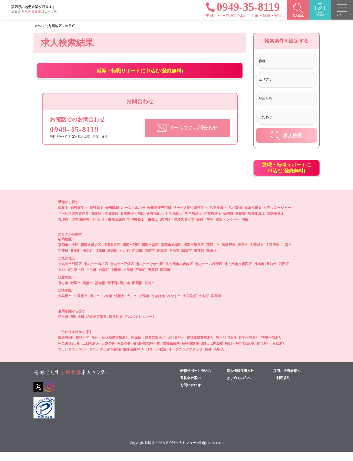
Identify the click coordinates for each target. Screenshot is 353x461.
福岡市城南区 (171, 254)
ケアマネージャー (277, 217)
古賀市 (286, 254)
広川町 (216, 305)
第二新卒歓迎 (110, 358)
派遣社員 (115, 326)
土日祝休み (90, 352)
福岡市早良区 (193, 254)
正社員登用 (176, 347)
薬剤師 (240, 223)
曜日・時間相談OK (239, 352)
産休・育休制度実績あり (110, 347)
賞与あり (263, 352)
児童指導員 (253, 217)
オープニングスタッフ (185, 358)
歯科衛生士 (79, 217)
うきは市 (158, 305)
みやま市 (174, 305)
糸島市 (174, 260)
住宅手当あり (249, 347)
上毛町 (91, 279)
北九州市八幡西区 (238, 273)
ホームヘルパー (133, 217)
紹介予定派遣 (96, 326)
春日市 (243, 254)
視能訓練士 (256, 223)
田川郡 (137, 292)
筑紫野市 (228, 254)
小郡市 (144, 305)
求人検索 (286, 135)
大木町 (204, 305)
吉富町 (104, 279)
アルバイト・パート (139, 326)
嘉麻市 (88, 292)
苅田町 (284, 273)
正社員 (63, 326)
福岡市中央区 (68, 254)
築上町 (79, 279)
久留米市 (81, 305)
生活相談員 (233, 217)
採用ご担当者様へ (286, 380)
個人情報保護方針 (240, 380)
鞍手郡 (112, 292)
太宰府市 (272, 254)
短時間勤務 (190, 352)
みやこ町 (65, 279)
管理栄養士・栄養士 (142, 228)
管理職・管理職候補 (73, 228)
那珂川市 (213, 254)
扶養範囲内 (171, 352)
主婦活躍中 (131, 358)
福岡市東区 (111, 254)
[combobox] (292, 62)
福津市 (162, 260)
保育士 (63, 217)
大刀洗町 (190, 305)
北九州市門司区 (70, 273)
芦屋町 (140, 279)
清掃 (245, 228)
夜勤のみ (124, 352)
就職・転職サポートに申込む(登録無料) (140, 75)
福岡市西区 (131, 254)
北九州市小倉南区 (179, 273)
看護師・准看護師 (104, 223)
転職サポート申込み (195, 380)
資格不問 (82, 347)
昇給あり (279, 352)
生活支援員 (214, 217)
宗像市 (149, 260)
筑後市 (119, 305)
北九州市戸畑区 (122, 273)
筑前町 (199, 260)
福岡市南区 (150, 254)
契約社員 (77, 326)
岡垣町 (165, 279)
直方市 (63, 292)
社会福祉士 (174, 223)
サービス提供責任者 (188, 217)
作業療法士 (212, 223)
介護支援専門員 (159, 217)
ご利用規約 (281, 387)
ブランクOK (67, 358)
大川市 (132, 305)
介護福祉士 (155, 223)
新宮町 (112, 260)
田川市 (125, 292)
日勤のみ (108, 352)
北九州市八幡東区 (208, 273)
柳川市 (94, 305)
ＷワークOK (88, 358)
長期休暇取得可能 (146, 352)
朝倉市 (186, 260)
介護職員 (112, 217)
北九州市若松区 (96, 273)
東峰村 (211, 260)
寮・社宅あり (226, 347)
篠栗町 (75, 260)
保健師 (228, 223)
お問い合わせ (190, 394)
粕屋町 (137, 260)
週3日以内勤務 (212, 352)
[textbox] (290, 61)
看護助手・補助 (132, 223)
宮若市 (149, 292)
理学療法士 (193, 223)
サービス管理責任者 (73, 223)
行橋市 (259, 273)
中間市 (116, 279)
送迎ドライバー (228, 228)
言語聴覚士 (275, 223)
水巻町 (128, 279)
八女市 (107, 305)
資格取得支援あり (200, 347)
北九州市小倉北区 (150, 273)
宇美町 (63, 260)
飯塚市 (75, 292)
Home (37, 26)
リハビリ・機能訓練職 (108, 228)
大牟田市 (65, 305)
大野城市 (257, 254)
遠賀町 (153, 279)
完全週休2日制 (69, 352)
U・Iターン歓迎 (154, 358)
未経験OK (66, 347)
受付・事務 (204, 228)
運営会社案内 (190, 387)
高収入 (219, 358)
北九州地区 (53, 26)
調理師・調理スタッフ (177, 228)
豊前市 (271, 273)
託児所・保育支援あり (148, 347)
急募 (208, 358)
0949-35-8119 (77, 138)
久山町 (125, 260)
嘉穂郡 (100, 292)
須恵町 (100, 260)
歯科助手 (96, 217)
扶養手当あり (271, 347)
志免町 (88, 260)
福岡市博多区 (91, 254)
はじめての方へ (239, 387)
